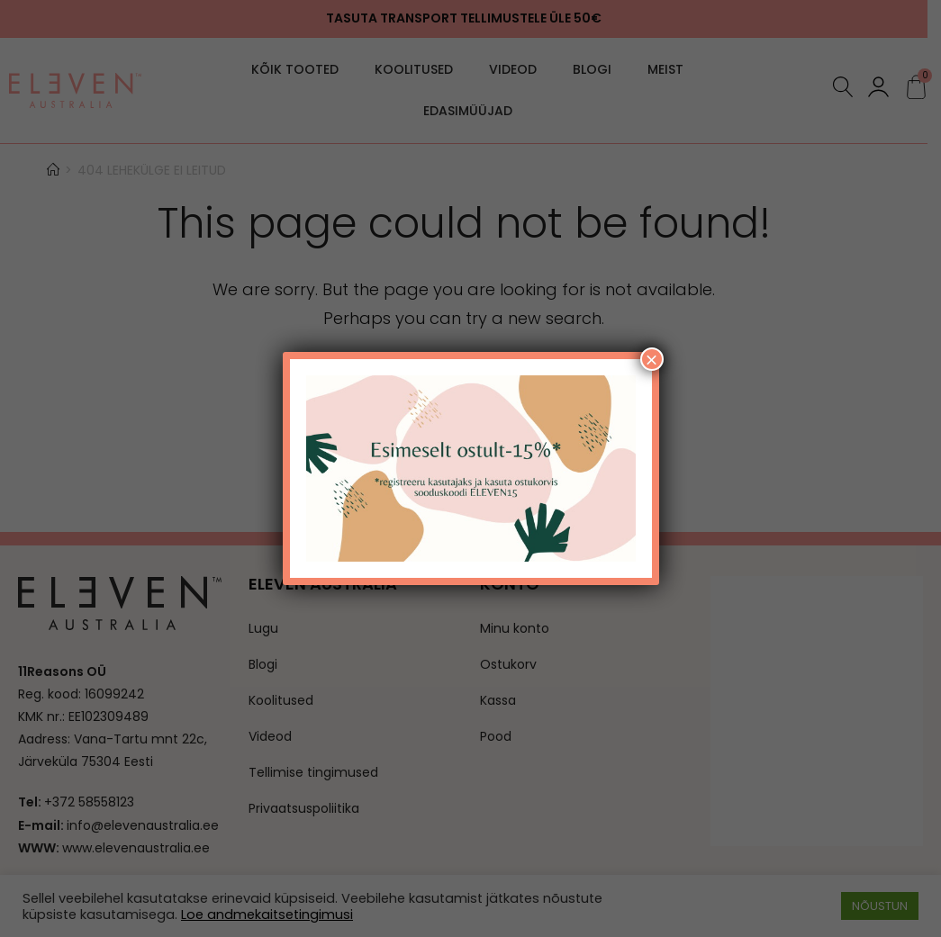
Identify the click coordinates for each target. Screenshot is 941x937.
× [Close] (651, 359)
